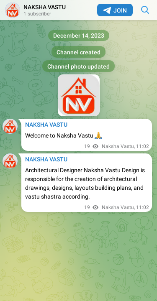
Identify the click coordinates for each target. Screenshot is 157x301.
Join (115, 10)
